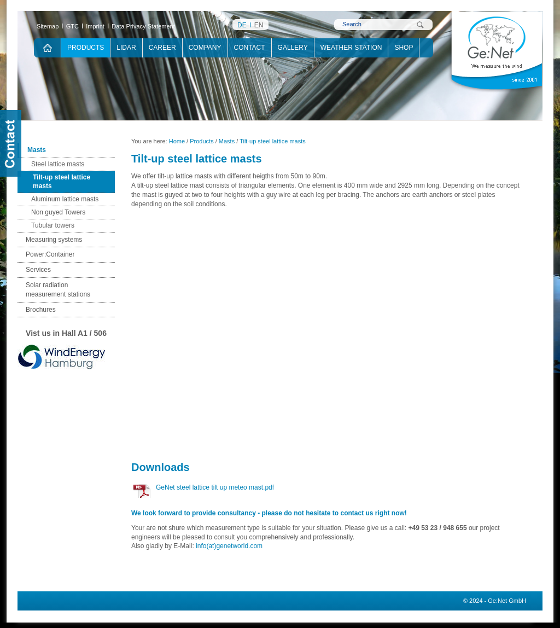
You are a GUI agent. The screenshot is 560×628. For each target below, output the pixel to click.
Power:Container (50, 254)
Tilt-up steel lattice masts (61, 181)
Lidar (126, 47)
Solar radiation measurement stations (58, 289)
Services (38, 270)
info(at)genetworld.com (229, 546)
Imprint (95, 26)
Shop (403, 47)
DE (242, 25)
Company (205, 47)
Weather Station (351, 47)
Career (162, 47)
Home (177, 141)
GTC (72, 26)
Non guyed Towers (58, 212)
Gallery (293, 47)
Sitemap (48, 26)
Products (85, 47)
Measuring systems (54, 239)
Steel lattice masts (57, 164)
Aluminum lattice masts (64, 199)
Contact (249, 47)
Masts (36, 150)
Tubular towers (52, 225)
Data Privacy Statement (143, 26)
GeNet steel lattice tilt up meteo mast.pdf (215, 487)
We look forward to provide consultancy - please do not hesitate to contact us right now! (269, 513)
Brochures (41, 309)
